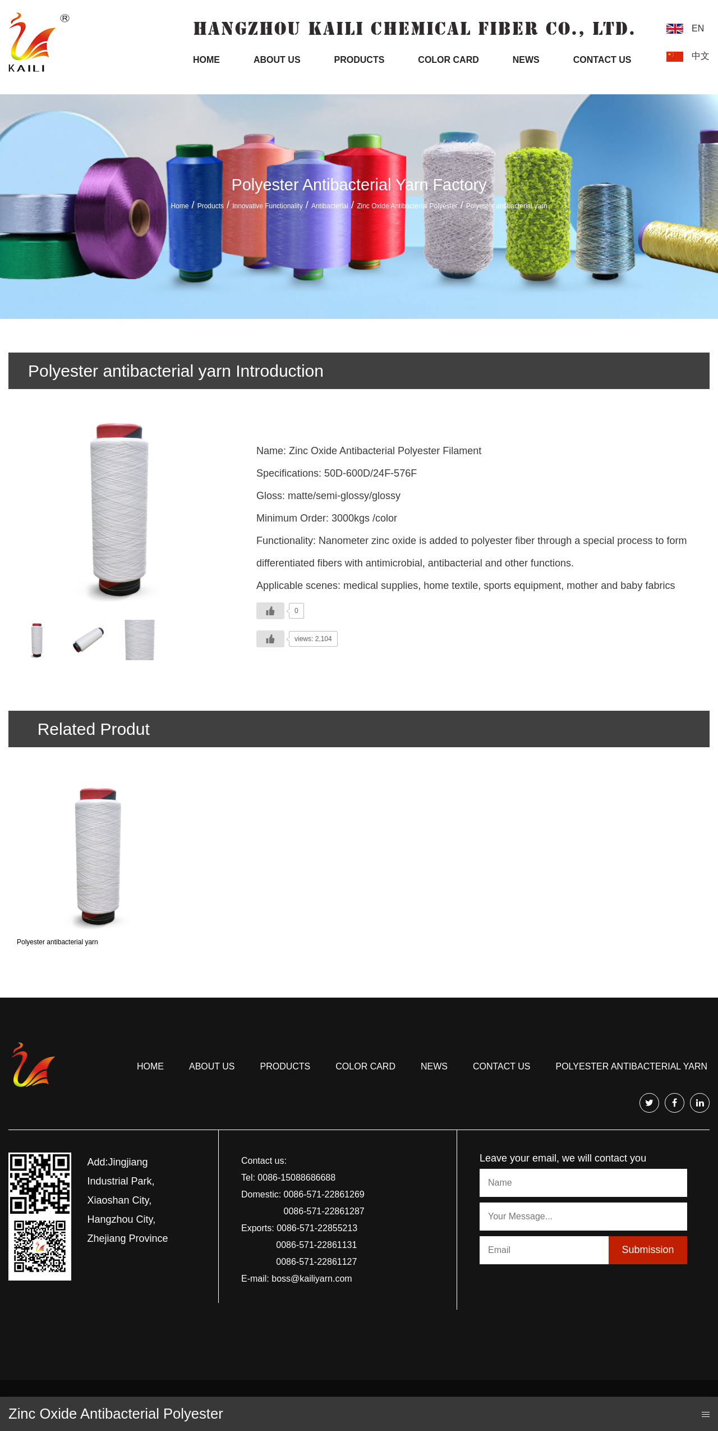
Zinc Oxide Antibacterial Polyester (407, 206)
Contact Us (602, 60)
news (434, 1066)
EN (698, 28)
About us (212, 1066)
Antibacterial (329, 206)
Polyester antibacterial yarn (57, 942)
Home (206, 60)
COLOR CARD (365, 1066)
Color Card (448, 60)
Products (359, 60)
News (526, 60)
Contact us (502, 1066)
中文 (701, 56)
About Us (277, 60)
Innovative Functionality (267, 206)
